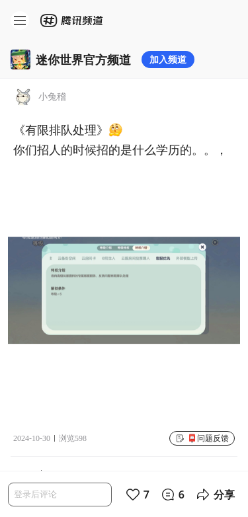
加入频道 (167, 59)
